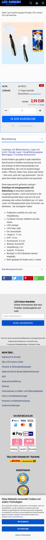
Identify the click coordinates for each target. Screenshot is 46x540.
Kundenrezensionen (12, 269)
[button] (7, 278)
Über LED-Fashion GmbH (12, 362)
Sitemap (5, 386)
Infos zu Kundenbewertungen (14, 396)
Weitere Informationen (23, 535)
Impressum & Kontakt (11, 357)
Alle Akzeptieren (23, 522)
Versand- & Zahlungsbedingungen (16, 366)
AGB (4, 376)
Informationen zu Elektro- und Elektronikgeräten (22, 391)
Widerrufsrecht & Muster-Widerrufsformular (20, 371)
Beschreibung (9, 139)
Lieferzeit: (6, 90)
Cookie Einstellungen (11, 405)
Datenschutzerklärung (15, 517)
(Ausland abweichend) (35, 94)
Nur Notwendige (23, 529)
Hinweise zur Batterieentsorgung (16, 401)
